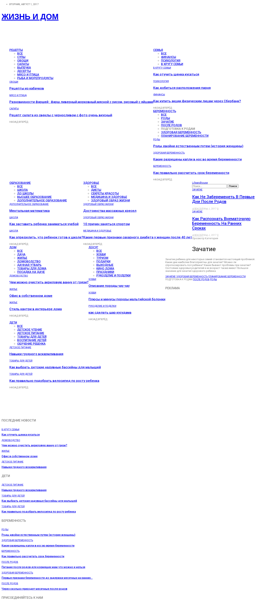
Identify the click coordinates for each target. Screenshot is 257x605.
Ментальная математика (29, 211)
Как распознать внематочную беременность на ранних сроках (221, 223)
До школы (25, 193)
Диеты (96, 190)
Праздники (105, 272)
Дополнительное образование (42, 200)
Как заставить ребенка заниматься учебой (44, 224)
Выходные (104, 265)
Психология (170, 60)
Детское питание (30, 333)
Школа (22, 190)
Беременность (164, 111)
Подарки (103, 261)
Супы (21, 57)
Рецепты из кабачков (26, 88)
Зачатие (167, 122)
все (20, 53)
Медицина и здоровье (109, 197)
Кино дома (105, 268)
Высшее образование (34, 197)
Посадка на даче (31, 272)
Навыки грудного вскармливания (36, 354)
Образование (20, 183)
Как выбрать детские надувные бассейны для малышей (55, 367)
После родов (171, 125)
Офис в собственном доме (30, 296)
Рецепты (16, 50)
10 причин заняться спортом (106, 224)
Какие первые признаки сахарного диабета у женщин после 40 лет (137, 237)
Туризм (102, 258)
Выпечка (24, 67)
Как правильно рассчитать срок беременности (191, 173)
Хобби (101, 254)
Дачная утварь (29, 265)
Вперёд (23, 121)
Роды (165, 118)
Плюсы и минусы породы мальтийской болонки (127, 299)
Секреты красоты (105, 193)
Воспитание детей (31, 340)
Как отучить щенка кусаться (176, 74)
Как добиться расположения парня (182, 88)
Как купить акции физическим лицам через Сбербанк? (197, 101)
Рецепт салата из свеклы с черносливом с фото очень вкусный (60, 115)
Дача (21, 254)
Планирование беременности (185, 136)
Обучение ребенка (31, 343)
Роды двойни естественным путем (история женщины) (198, 146)
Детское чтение (29, 329)
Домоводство (29, 261)
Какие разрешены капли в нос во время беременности (197, 159)
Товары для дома (31, 268)
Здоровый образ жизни (110, 200)
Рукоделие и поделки (113, 275)
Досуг (93, 247)
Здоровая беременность (181, 132)
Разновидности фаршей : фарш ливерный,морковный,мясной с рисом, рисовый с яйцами (81, 102)
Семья (158, 50)
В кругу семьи (172, 64)
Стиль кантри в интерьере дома (35, 309)
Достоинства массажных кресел (109, 211)
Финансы (168, 57)
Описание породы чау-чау (109, 286)
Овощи (22, 60)
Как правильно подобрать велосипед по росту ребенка (54, 381)
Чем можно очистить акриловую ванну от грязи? (49, 282)
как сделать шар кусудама (110, 312)
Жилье (22, 258)
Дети (13, 322)
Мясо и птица (28, 74)
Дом (12, 247)
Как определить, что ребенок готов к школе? (46, 237)
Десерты (24, 71)
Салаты (23, 64)
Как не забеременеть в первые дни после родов (223, 199)
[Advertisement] (73, 36)
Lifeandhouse (200, 182)
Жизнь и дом (30, 16)
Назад (14, 121)
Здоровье (91, 183)
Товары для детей (32, 336)
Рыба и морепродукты (35, 78)
